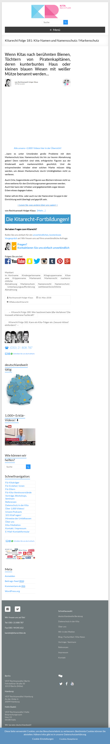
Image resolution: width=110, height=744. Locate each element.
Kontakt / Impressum (15, 528)
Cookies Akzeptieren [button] (68, 739)
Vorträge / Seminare (67, 642)
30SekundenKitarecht (18, 302)
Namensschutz (62, 283)
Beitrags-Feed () (14, 581)
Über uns (9, 521)
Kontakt (61, 657)
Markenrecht (50, 278)
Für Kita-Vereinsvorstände (18, 492)
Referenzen (10, 501)
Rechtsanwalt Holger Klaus (21, 297)
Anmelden (10, 576)
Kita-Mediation (13, 525)
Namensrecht (44, 283)
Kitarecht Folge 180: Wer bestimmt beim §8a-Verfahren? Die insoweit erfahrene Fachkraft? (37, 313)
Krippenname (19, 278)
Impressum (63, 652)
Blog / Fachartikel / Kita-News (71, 637)
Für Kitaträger (12, 482)
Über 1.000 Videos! (14, 508)
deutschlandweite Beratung (70, 616)
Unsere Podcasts (13, 511)
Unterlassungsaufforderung (21, 286)
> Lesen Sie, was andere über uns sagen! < (37, 205)
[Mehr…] (41, 210)
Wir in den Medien (66, 631)
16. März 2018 (45, 297)
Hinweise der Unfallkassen (18, 518)
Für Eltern (10, 489)
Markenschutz (27, 283)
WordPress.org (12, 591)
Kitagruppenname (53, 275)
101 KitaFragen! (13, 515)
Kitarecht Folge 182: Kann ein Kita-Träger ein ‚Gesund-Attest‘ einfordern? (37, 323)
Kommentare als (15, 586)
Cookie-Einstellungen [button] (43, 738)
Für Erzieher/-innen (14, 485)
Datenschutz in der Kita (17, 505)
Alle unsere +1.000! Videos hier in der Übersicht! (37, 148)
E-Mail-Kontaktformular (17, 531)
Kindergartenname (31, 275)
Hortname (13, 275)
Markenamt (35, 278)
